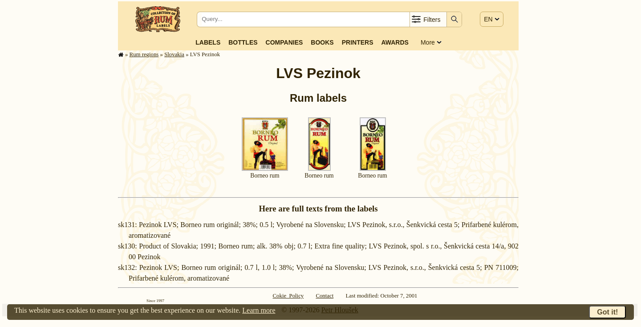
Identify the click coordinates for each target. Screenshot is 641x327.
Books (322, 42)
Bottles (242, 42)
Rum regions (144, 54)
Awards (394, 42)
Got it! (607, 312)
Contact (324, 296)
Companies (284, 42)
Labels (207, 42)
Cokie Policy (288, 296)
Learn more (258, 310)
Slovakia (174, 54)
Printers (357, 42)
